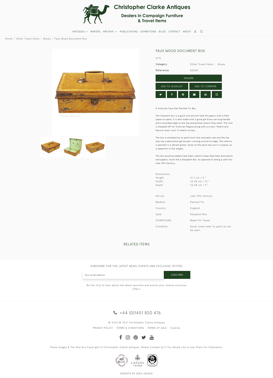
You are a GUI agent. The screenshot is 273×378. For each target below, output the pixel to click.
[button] (201, 31)
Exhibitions (148, 31)
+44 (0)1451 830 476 (136, 312)
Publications (129, 31)
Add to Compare (206, 86)
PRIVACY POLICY (103, 327)
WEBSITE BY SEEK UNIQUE (136, 373)
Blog (162, 31)
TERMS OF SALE (157, 327)
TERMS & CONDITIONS (130, 327)
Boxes (47, 38)
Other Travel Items (28, 38)
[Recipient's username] (123, 275)
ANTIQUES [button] (79, 31)
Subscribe (177, 274)
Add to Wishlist (172, 86)
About (187, 31)
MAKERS (95, 31)
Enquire (189, 78)
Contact (174, 31)
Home (8, 38)
